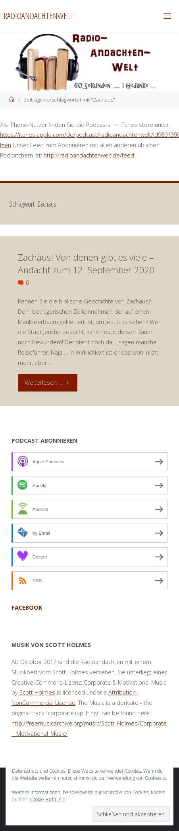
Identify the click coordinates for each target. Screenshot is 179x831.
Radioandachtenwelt (39, 15)
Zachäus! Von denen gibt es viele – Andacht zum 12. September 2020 (86, 263)
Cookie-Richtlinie (47, 799)
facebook (27, 607)
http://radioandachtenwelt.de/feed (89, 155)
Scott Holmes (36, 692)
